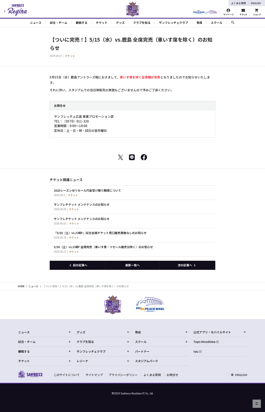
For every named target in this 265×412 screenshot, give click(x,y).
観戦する (44, 351)
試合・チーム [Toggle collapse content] (58, 22)
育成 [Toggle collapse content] (199, 22)
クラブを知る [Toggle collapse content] (142, 22)
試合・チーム (44, 342)
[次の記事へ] (187, 265)
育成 (161, 332)
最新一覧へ (132, 265)
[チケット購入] (243, 12)
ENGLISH (256, 3)
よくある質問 (238, 3)
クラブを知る (103, 342)
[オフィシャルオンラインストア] (256, 12)
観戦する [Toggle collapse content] (81, 22)
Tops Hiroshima (204, 342)
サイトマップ (94, 375)
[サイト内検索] (233, 22)
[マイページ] (228, 12)
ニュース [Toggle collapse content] (35, 22)
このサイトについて (67, 375)
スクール (161, 342)
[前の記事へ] (77, 265)
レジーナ (103, 361)
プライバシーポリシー (123, 375)
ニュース (33, 286)
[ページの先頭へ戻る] (257, 404)
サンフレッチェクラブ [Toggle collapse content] (173, 22)
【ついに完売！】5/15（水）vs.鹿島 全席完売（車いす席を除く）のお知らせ (85, 286)
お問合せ (172, 375)
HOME (21, 286)
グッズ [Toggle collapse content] (120, 22)
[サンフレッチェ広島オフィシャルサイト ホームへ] (30, 374)
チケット (44, 361)
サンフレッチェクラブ (103, 351)
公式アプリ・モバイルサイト (219, 332)
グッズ (103, 332)
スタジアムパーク (146, 361)
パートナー (142, 351)
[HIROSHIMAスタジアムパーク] (205, 12)
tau (195, 351)
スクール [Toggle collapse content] (216, 22)
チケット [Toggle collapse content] (101, 22)
